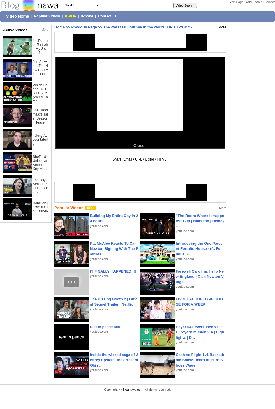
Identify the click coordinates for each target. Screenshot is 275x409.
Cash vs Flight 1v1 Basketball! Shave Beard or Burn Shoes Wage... (200, 360)
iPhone (87, 16)
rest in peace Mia (105, 327)
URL (138, 159)
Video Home (17, 16)
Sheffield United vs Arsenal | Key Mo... (40, 163)
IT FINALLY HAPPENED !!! (113, 271)
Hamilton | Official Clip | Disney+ (40, 209)
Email (127, 159)
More (44, 29)
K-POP (70, 16)
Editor (149, 159)
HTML (161, 159)
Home (59, 27)
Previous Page (84, 27)
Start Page (236, 2)
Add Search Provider (260, 2)
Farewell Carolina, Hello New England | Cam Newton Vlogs (200, 276)
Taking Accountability (40, 140)
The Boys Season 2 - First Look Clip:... (40, 186)
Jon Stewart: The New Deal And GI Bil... (40, 70)
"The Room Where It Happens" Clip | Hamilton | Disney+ (200, 221)
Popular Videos (47, 16)
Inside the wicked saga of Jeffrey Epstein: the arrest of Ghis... (114, 360)
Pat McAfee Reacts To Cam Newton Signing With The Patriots (114, 248)
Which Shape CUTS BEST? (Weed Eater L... (40, 93)
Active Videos (15, 30)
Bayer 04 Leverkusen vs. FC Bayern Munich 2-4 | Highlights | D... (200, 332)
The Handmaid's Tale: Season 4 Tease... (40, 116)
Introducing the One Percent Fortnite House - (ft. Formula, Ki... (199, 248)
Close (138, 145)
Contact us (107, 16)
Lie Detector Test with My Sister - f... (40, 47)
